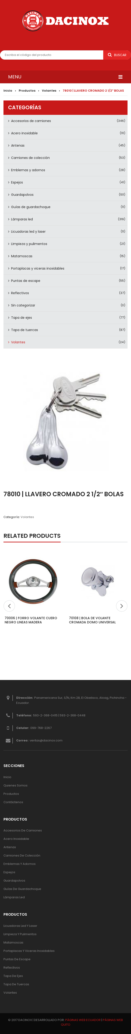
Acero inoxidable (24, 133)
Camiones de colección (30, 157)
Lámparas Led (14, 897)
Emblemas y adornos (28, 170)
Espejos (17, 182)
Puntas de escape (25, 280)
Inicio (7, 90)
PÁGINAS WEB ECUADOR (83, 1020)
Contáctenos (13, 802)
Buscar (117, 55)
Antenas (18, 145)
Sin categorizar (23, 305)
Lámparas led (22, 219)
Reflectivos (20, 293)
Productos (27, 90)
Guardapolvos (22, 194)
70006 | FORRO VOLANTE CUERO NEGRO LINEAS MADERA (31, 620)
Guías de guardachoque (30, 207)
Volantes (49, 90)
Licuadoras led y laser (28, 231)
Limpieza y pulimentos (29, 244)
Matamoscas (21, 256)
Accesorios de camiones (31, 121)
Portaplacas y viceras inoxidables (37, 268)
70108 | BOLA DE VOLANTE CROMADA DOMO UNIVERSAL (92, 620)
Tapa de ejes (21, 317)
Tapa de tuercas (24, 330)
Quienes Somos (15, 785)
